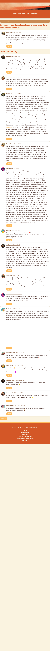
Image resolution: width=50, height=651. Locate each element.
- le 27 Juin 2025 (13, 144)
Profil (28, 14)
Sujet (8, 21)
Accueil (14, 14)
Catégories (21, 14)
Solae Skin (9, 128)
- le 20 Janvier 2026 (15, 405)
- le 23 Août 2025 (15, 352)
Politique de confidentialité (24, 438)
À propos (25, 434)
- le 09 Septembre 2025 (15, 380)
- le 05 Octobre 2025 (14, 393)
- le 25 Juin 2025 (13, 32)
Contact (25, 440)
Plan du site (25, 432)
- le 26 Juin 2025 (13, 77)
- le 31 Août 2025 (14, 365)
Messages (34, 14)
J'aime (9, 46)
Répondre (3, 418)
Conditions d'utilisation (25, 436)
